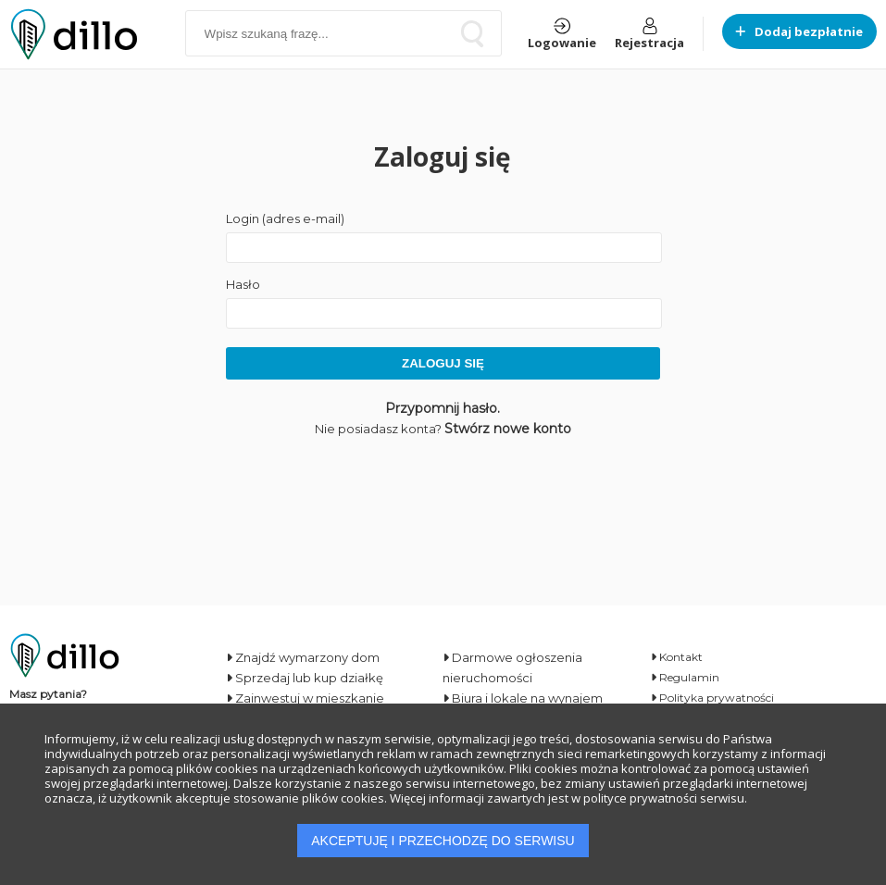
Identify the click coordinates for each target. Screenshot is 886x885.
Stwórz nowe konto (507, 428)
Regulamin (685, 677)
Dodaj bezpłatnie (799, 31)
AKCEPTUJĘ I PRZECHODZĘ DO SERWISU (442, 840)
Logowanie (562, 34)
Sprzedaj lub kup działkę (304, 677)
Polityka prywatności (712, 697)
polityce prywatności (640, 798)
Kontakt (677, 657)
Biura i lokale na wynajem (523, 698)
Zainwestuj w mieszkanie (305, 698)
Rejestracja (649, 34)
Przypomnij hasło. (442, 408)
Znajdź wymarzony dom (303, 657)
